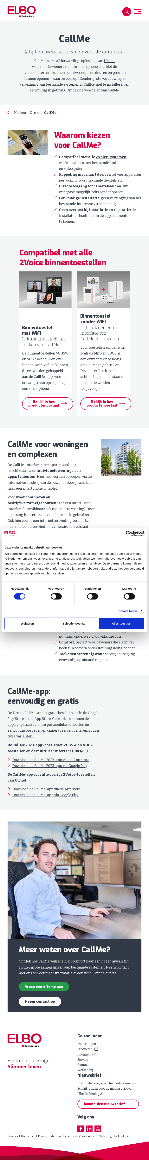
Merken (20, 113)
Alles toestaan (122, 623)
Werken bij (85, 1070)
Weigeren (27, 623)
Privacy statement (50, 1136)
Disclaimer (28, 1136)
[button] (126, 11)
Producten (85, 1049)
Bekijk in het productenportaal (43, 404)
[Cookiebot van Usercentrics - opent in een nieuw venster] (128, 533)
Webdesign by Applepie (114, 1136)
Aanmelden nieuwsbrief (104, 1104)
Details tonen (128, 611)
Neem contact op (40, 1001)
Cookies (13, 1136)
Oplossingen (86, 1044)
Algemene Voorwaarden (80, 1136)
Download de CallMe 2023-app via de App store (50, 760)
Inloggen (84, 1054)
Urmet (109, 61)
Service (82, 1060)
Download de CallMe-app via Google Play (45, 795)
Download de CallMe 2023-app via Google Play (49, 766)
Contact (83, 1065)
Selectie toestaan (75, 623)
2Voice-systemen (111, 157)
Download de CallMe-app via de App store (46, 789)
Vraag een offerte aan (44, 986)
